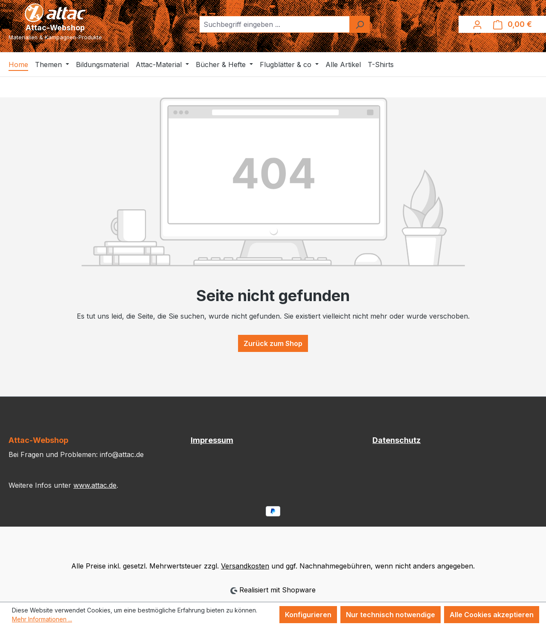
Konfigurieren (308, 614)
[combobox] (274, 24)
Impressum (212, 440)
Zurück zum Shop (273, 343)
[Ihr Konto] (477, 24)
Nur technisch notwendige (390, 614)
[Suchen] (359, 24)
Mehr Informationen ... (42, 619)
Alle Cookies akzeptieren (492, 614)
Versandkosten (245, 566)
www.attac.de (94, 485)
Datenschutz (396, 440)
